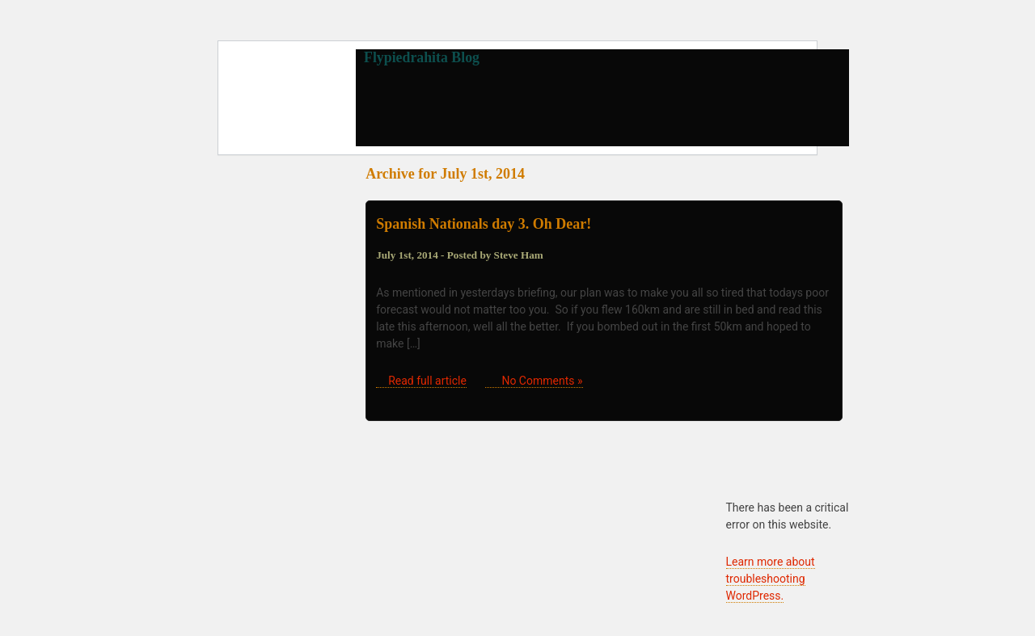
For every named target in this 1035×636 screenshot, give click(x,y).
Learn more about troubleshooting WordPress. (770, 578)
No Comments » (541, 380)
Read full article (427, 380)
